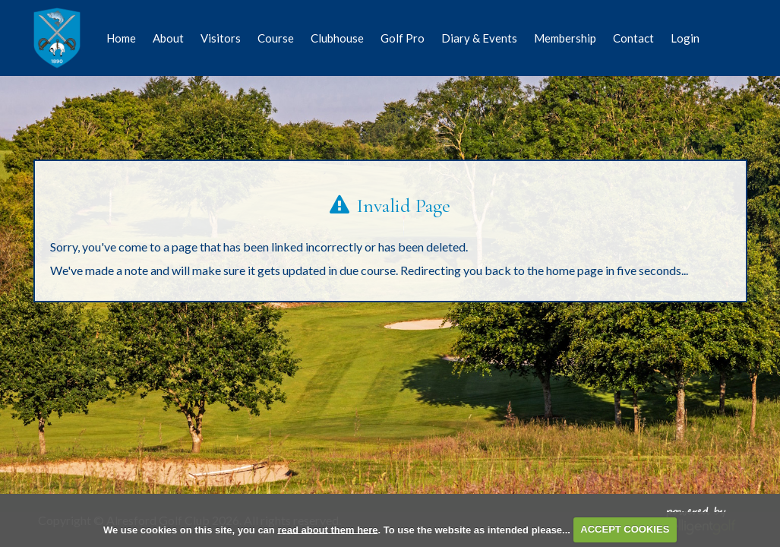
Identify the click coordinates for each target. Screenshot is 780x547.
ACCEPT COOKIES (624, 529)
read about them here (327, 529)
